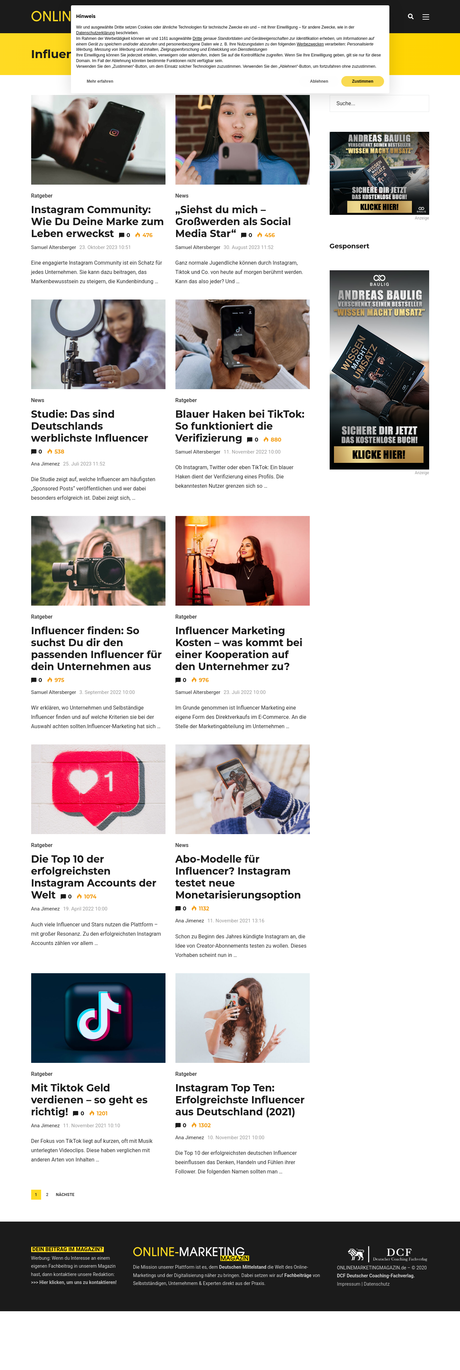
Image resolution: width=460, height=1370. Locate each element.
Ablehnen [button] (319, 1352)
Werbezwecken (310, 1315)
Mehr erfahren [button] (100, 1352)
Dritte (197, 1309)
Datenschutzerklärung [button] (95, 1304)
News (184, 16)
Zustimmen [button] (362, 1352)
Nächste (65, 1195)
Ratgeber (247, 16)
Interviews (213, 16)
